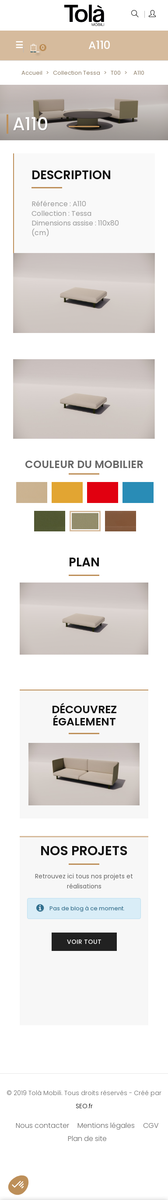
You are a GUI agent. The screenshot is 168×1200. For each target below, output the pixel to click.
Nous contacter (42, 1125)
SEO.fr (84, 1106)
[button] (18, 1185)
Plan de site (87, 1139)
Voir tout (84, 941)
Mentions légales (106, 1125)
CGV (151, 1125)
